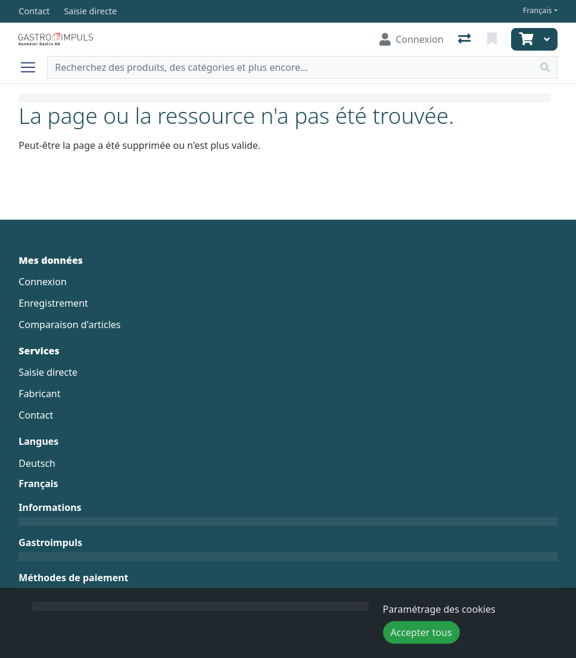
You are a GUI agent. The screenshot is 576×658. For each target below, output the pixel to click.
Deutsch (36, 463)
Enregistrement (53, 303)
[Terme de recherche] (290, 67)
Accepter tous (421, 632)
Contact (35, 415)
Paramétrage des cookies (439, 609)
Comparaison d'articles (69, 324)
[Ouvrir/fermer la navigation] (32, 67)
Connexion (42, 281)
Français (537, 10)
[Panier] (524, 39)
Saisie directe (47, 372)
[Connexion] (411, 39)
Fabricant (39, 393)
